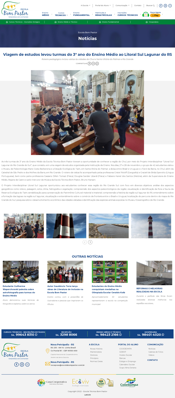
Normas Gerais (96, 361)
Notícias (152, 349)
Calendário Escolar (127, 364)
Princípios (94, 358)
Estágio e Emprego (127, 361)
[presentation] (85, 242)
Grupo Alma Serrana (127, 368)
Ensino (45, 14)
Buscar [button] (150, 5)
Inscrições (128, 14)
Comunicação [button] (122, 5)
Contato (137, 5)
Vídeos (151, 355)
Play (155, 15)
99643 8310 (24, 335)
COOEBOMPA (125, 349)
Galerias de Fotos (156, 352)
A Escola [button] (85, 5)
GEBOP (122, 352)
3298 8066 (66, 335)
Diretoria (93, 355)
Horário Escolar (125, 355)
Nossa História (96, 349)
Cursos (60, 14)
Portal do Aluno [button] (102, 5)
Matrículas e (103, 14)
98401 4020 (150, 335)
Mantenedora (96, 352)
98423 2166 (109, 335)
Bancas (122, 358)
